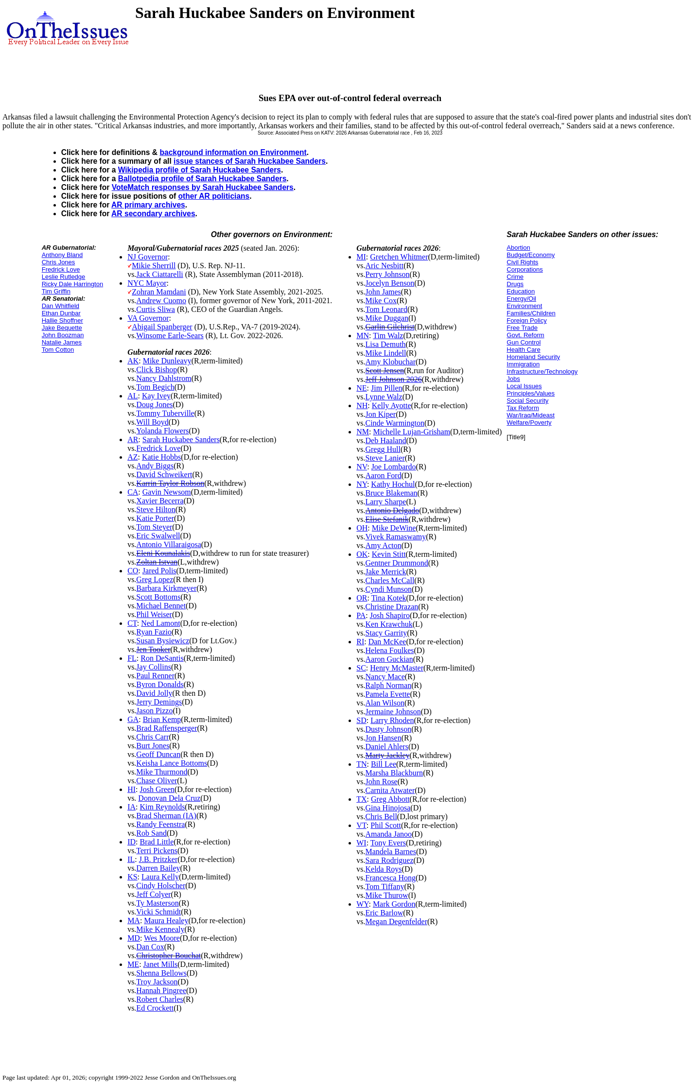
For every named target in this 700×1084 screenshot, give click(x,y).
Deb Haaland (385, 440)
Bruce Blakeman (391, 493)
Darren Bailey (158, 868)
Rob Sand (151, 833)
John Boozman (63, 335)
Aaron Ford (383, 475)
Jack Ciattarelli (159, 274)
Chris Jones (58, 262)
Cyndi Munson (388, 589)
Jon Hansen (383, 738)
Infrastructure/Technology (542, 371)
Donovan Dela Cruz (169, 798)
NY (361, 484)
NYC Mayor (146, 283)
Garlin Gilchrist (389, 327)
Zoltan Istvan (156, 562)
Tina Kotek (388, 598)
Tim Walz (388, 335)
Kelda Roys (383, 869)
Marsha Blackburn (394, 773)
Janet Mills (160, 964)
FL (132, 658)
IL (131, 859)
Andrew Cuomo (161, 300)
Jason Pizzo (154, 710)
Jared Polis (159, 571)
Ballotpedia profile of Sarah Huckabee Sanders (202, 178)
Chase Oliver (156, 780)
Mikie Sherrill (153, 265)
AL (132, 396)
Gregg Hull (382, 449)
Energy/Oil (521, 298)
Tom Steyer (154, 527)
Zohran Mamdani (159, 292)
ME (133, 964)
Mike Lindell (385, 353)
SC (361, 668)
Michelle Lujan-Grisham (411, 432)
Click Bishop (156, 369)
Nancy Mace (384, 676)
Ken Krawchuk (388, 624)
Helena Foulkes (389, 650)
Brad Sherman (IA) (166, 815)
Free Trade (522, 327)
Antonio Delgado (392, 510)
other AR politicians (214, 196)
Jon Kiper (380, 414)
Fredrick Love (61, 269)
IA (131, 807)
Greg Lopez (154, 579)
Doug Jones (154, 404)
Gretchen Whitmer (399, 257)
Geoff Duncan (158, 754)
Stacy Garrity (386, 633)
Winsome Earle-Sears (169, 335)
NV (361, 467)
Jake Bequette (62, 327)
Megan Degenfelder (396, 921)
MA (133, 920)
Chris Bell (381, 816)
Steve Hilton (155, 509)
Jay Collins (153, 667)
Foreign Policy (526, 320)
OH (362, 528)
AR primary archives (148, 205)
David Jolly (154, 693)
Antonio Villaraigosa (168, 544)
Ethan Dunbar (61, 313)
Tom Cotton (58, 349)
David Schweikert (164, 474)
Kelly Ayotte (391, 405)
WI (361, 843)
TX (361, 799)
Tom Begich (155, 387)
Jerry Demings (159, 702)
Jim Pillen (386, 388)
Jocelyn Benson (389, 283)
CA (132, 492)
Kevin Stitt (389, 554)
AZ (132, 457)
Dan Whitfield (60, 306)
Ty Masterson (157, 903)
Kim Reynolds (162, 807)
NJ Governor (147, 257)
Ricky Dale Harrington (72, 284)
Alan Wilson (384, 703)
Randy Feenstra (160, 824)
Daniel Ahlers (386, 746)
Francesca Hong (390, 878)
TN (361, 764)
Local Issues (524, 386)
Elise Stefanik (386, 519)
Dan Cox (150, 947)
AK (133, 361)
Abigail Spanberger (162, 327)
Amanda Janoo (388, 834)
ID (131, 842)
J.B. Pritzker (158, 859)
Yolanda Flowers (162, 431)
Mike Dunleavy (167, 361)
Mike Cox (380, 300)
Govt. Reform (525, 335)
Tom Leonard (386, 309)
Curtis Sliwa (155, 309)
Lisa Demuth (385, 344)
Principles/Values (531, 393)
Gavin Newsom (166, 492)
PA (361, 615)
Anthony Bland (62, 254)
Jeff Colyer (153, 894)
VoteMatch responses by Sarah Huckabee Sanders (203, 187)
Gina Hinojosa (387, 808)
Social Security (527, 400)
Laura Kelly (160, 877)
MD (133, 938)
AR (132, 439)
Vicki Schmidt (158, 912)
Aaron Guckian (389, 659)
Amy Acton (383, 545)
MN (362, 335)
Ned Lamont (160, 623)
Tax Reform (523, 408)
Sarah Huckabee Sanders (181, 439)
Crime (515, 276)
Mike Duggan (386, 318)
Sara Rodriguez (389, 860)
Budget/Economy (531, 254)
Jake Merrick (385, 572)
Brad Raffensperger (166, 728)
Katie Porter (155, 518)
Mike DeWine (394, 528)
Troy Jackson (156, 982)
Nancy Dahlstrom (163, 378)
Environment (524, 306)
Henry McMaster (396, 668)
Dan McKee (387, 641)
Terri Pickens (156, 850)
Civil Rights (522, 262)
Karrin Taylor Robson (170, 483)
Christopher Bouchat (168, 955)
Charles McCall (389, 580)
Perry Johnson (387, 274)
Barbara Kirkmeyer (166, 588)
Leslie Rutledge (64, 276)
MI (361, 257)
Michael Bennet (161, 606)
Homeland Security (533, 357)
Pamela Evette (387, 694)
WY (362, 904)
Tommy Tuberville (165, 413)
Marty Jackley (387, 755)
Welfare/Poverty (529, 422)
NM (362, 432)
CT (132, 623)
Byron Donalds (159, 684)
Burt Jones (152, 745)
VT (361, 825)
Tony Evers (388, 843)
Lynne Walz (383, 397)
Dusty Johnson (388, 729)
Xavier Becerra (159, 501)
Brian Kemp (162, 719)
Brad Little (157, 842)
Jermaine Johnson (392, 711)
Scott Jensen (384, 370)
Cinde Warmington (394, 423)
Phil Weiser (154, 614)
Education (521, 291)
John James (383, 292)
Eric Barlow (384, 913)
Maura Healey (166, 920)
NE (361, 388)
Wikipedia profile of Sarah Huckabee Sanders (199, 170)
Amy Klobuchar (390, 362)
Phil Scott (385, 825)
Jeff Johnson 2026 (393, 379)
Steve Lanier (384, 458)
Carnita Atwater (390, 790)
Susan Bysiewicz (162, 641)
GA (133, 719)
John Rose (381, 781)
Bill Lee (383, 764)
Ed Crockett (155, 1008)
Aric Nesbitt (384, 265)
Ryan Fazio (154, 632)
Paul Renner (155, 675)
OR (361, 598)
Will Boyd (152, 422)
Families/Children (531, 313)
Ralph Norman (388, 685)
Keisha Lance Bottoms (171, 763)
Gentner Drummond (396, 563)
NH (362, 405)
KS (132, 877)
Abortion (518, 247)
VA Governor (148, 318)
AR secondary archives (153, 213)
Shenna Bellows (161, 973)
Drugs (515, 284)
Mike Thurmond (161, 772)
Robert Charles (159, 999)
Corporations (524, 269)
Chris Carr (152, 737)
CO (132, 571)
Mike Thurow (386, 895)
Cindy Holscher (160, 885)
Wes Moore (162, 938)
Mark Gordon (394, 904)
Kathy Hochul (393, 484)
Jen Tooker (153, 649)
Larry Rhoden (392, 720)
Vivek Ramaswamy (395, 537)
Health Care (523, 349)
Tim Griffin (56, 291)
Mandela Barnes (390, 851)
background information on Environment (232, 152)
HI (131, 789)
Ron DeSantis (161, 658)
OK (362, 554)
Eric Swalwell (158, 536)
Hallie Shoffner (62, 320)
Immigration (523, 364)
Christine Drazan (391, 606)
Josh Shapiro (390, 615)
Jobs (513, 378)
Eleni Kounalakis (163, 553)
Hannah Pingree (161, 990)
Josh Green (157, 789)
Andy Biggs (155, 466)
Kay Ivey (156, 396)
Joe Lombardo (393, 467)
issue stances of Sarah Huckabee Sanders (250, 161)
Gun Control (524, 342)
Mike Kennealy (160, 929)
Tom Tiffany (384, 886)
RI (360, 641)
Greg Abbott (390, 799)
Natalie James (62, 342)
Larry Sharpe (385, 502)
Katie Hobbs (161, 457)
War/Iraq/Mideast (531, 415)
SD (361, 720)
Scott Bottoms (158, 597)
